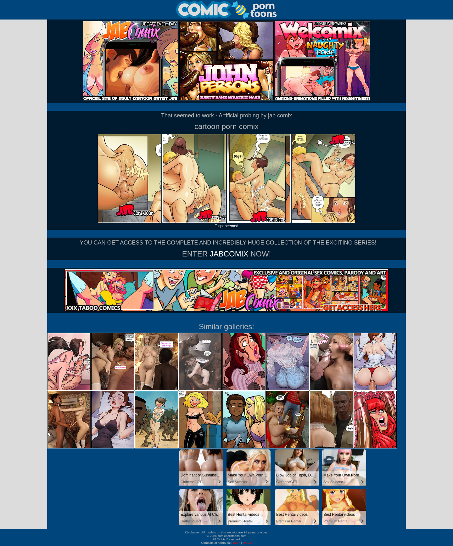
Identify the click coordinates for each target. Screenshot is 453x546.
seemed (231, 226)
